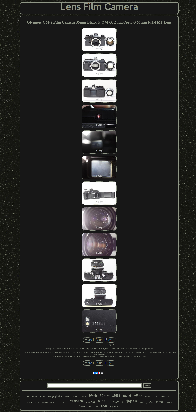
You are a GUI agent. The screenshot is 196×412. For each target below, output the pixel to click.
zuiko (37, 403)
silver (141, 402)
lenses (83, 396)
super (155, 396)
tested (65, 403)
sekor (163, 397)
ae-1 (169, 397)
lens (116, 395)
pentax (149, 401)
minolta (45, 402)
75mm (75, 396)
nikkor (147, 397)
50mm (104, 395)
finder (82, 406)
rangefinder (55, 396)
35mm (55, 401)
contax (29, 402)
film (101, 401)
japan (131, 401)
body (104, 406)
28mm (96, 407)
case (89, 406)
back (109, 403)
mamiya (118, 401)
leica (67, 396)
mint (127, 395)
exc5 (169, 402)
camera (76, 400)
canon (90, 401)
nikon (138, 396)
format (160, 401)
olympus (115, 406)
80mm (42, 396)
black (93, 396)
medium (32, 396)
